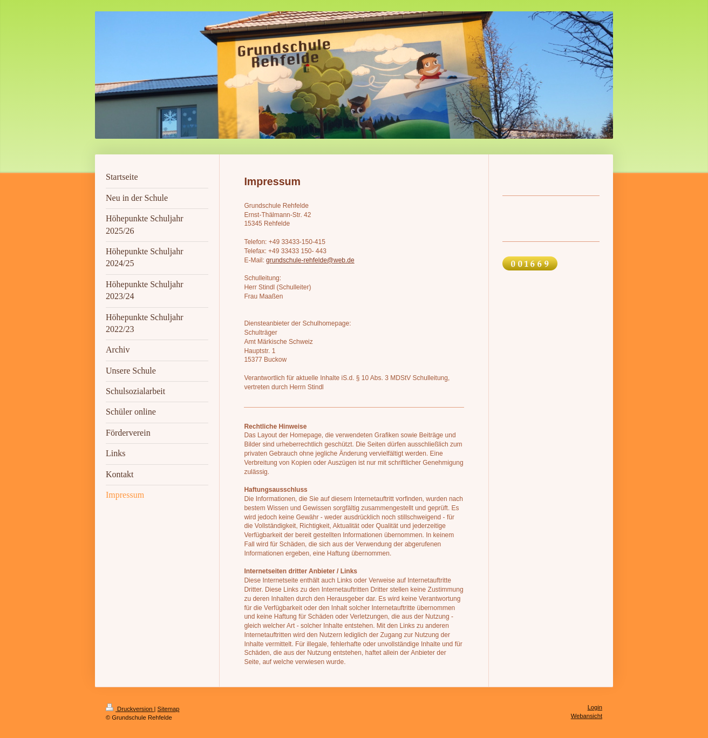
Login (595, 707)
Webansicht (586, 716)
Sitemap (169, 709)
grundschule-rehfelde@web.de (310, 260)
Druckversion (130, 709)
